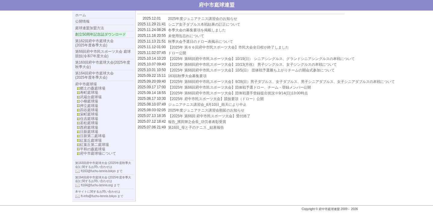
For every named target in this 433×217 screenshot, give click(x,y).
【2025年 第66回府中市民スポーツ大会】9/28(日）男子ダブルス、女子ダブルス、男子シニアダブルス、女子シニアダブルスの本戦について (281, 82)
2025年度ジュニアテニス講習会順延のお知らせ (206, 110)
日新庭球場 (89, 132)
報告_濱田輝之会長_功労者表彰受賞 (197, 122)
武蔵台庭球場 (91, 97)
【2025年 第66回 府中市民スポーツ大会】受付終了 (209, 116)
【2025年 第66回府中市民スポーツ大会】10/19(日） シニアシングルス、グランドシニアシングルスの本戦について (261, 59)
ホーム (80, 15)
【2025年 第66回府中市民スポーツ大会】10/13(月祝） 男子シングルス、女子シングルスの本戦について (252, 64)
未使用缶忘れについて (186, 36)
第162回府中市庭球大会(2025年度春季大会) (94, 43)
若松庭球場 (89, 123)
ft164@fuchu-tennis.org (97, 185)
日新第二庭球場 (92, 136)
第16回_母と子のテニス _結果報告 (196, 127)
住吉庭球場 (89, 119)
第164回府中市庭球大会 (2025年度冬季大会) (94, 75)
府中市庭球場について (98, 153)
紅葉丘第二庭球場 (94, 145)
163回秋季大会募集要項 (187, 76)
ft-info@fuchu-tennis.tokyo (99, 195)
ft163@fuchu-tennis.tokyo (98, 170)
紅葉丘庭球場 (91, 140)
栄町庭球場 (89, 114)
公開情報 (82, 21)
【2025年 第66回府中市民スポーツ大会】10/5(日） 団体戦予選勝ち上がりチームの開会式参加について (251, 70)
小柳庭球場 (89, 101)
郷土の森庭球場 (92, 88)
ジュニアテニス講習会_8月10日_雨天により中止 (207, 104)
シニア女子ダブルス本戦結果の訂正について (204, 24)
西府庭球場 (89, 127)
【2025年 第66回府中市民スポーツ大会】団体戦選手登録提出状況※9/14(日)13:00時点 (238, 93)
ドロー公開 (177, 53)
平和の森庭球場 (92, 149)
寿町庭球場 (89, 92)
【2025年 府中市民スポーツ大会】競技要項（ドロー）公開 (216, 99)
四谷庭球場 (89, 110)
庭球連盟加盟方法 (89, 28)
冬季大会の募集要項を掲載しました (197, 30)
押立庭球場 (89, 106)
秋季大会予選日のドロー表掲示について (200, 41)
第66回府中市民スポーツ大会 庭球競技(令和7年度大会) (103, 53)
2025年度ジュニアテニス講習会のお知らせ (203, 19)
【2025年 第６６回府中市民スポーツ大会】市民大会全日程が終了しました (228, 47)
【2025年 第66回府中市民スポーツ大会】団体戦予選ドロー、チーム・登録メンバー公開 (239, 87)
